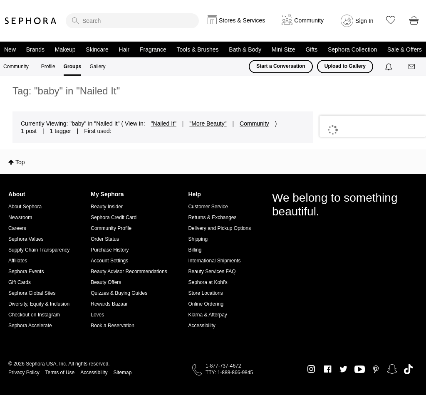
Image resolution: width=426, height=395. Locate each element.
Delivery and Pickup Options (219, 228)
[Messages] (412, 66)
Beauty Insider (107, 207)
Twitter (343, 369)
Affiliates (17, 261)
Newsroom (20, 217)
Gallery (97, 66)
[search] (132, 20)
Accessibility (201, 325)
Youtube (359, 369)
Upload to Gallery (345, 66)
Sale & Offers (404, 49)
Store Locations (205, 293)
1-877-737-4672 (223, 366)
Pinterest (376, 369)
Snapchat (392, 369)
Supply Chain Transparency (38, 250)
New (10, 49)
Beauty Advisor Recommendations (129, 271)
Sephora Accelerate (30, 325)
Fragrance (153, 49)
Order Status (105, 239)
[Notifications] (389, 66)
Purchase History (110, 250)
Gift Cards (19, 282)
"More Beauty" (207, 123)
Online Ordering (205, 304)
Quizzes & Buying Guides (119, 293)
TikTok (408, 369)
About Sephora (25, 207)
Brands (35, 49)
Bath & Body (245, 49)
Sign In (364, 20)
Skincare (97, 49)
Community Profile (111, 228)
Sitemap (122, 372)
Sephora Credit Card (113, 217)
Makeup (65, 49)
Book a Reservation (112, 325)
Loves (97, 315)
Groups (73, 66)
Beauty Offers (106, 282)
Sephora (30, 20)
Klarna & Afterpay (207, 315)
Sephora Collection (352, 49)
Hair (124, 49)
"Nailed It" (163, 123)
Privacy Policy (24, 372)
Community (16, 66)
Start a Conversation (280, 66)
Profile (48, 66)
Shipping (198, 239)
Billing (194, 250)
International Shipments (214, 261)
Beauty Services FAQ (211, 271)
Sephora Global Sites (31, 293)
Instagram (311, 369)
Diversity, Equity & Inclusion (38, 304)
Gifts (311, 49)
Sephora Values (26, 239)
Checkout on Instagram (34, 315)
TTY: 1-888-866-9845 (229, 372)
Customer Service (208, 207)
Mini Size (283, 49)
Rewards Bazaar (109, 304)
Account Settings (109, 261)
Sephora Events (26, 271)
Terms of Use (60, 372)
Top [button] (20, 162)
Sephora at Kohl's (207, 282)
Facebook (327, 369)
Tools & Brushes (197, 49)
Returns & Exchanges (212, 217)
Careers (17, 228)
